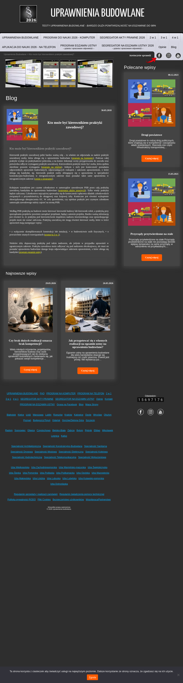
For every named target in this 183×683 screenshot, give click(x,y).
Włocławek (107, 430)
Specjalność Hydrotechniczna (27, 457)
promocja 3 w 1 (52, 234)
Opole (88, 414)
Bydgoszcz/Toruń (41, 420)
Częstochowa (44, 430)
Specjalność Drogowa (22, 451)
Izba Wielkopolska (20, 467)
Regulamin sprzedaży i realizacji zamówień (36, 494)
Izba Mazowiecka (100, 473)
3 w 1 (164, 37)
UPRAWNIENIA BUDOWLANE (20, 37)
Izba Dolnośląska (59, 484)
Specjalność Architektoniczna (26, 446)
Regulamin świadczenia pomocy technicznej (81, 494)
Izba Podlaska (47, 473)
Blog (173, 47)
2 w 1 (153, 37)
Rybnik (88, 430)
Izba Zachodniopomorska (44, 467)
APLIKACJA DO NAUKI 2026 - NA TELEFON (29, 47)
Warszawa (38, 414)
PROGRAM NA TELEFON (90, 393)
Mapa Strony (91, 404)
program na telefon (51, 167)
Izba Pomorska (30, 473)
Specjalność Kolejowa (96, 451)
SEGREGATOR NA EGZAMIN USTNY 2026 (128, 47)
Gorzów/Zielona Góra (73, 420)
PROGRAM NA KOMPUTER (61, 393)
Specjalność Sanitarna (95, 446)
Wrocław (97, 414)
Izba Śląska (15, 473)
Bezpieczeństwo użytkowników (68, 499)
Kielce (21, 414)
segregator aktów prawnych (72, 190)
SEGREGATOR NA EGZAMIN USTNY (74, 399)
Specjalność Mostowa (46, 451)
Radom (9, 430)
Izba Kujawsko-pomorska (91, 478)
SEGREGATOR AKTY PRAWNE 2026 (122, 37)
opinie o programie (43, 179)
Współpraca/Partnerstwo (98, 499)
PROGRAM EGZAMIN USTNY (78, 47)
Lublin (48, 414)
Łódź (28, 414)
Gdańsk (56, 420)
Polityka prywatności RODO (21, 499)
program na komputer (82, 158)
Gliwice (31, 430)
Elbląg (97, 430)
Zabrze (71, 430)
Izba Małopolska (22, 478)
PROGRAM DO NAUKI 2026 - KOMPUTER (69, 37)
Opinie (162, 47)
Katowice (78, 414)
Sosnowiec (20, 430)
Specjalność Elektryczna (71, 451)
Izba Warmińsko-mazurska (72, 467)
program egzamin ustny (30, 252)
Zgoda (92, 677)
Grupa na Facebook (67, 404)
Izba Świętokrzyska (97, 467)
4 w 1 (175, 37)
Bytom (79, 430)
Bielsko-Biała (59, 430)
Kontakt (109, 399)
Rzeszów (58, 414)
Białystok (11, 414)
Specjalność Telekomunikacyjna (60, 457)
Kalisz (64, 436)
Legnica (55, 436)
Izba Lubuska (53, 478)
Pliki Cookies (44, 499)
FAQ (42, 393)
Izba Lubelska (69, 478)
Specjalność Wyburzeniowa (92, 457)
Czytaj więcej (30, 369)
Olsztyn (108, 414)
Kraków (68, 414)
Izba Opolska (83, 473)
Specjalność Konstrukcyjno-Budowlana (62, 446)
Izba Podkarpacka (65, 473)
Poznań (27, 420)
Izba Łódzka (39, 478)
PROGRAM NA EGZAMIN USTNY (37, 404)
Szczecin (90, 420)
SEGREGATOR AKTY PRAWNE (36, 399)
